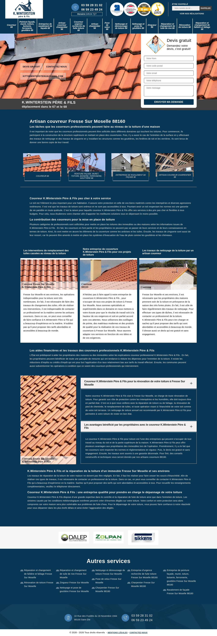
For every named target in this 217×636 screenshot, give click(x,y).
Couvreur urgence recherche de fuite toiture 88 (78, 26)
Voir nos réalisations (192, 14)
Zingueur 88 (152, 26)
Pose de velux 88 (107, 26)
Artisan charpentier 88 (94, 26)
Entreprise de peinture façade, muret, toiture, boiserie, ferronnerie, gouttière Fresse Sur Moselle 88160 (181, 577)
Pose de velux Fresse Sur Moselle (108, 581)
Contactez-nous (139, 633)
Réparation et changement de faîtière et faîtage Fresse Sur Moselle (38, 574)
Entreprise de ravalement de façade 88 (45, 26)
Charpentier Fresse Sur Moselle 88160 (107, 589)
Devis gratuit (31, 66)
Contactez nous (56, 66)
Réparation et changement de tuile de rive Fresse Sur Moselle (73, 574)
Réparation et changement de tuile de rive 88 (167, 26)
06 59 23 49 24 (91, 9)
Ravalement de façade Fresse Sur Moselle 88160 (180, 592)
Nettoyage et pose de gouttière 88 (138, 26)
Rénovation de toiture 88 (185, 26)
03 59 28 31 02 (91, 5)
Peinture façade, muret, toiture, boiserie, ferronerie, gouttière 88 (27, 26)
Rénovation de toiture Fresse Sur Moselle (38, 584)
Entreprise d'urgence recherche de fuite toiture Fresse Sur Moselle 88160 (144, 574)
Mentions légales (117, 633)
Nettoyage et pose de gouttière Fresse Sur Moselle (74, 589)
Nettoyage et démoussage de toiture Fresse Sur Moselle (110, 572)
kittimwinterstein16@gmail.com (43, 76)
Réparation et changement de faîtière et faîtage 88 (202, 26)
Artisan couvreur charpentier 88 (61, 26)
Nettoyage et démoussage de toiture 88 (121, 26)
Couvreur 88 (11, 26)
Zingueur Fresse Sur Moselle (74, 582)
